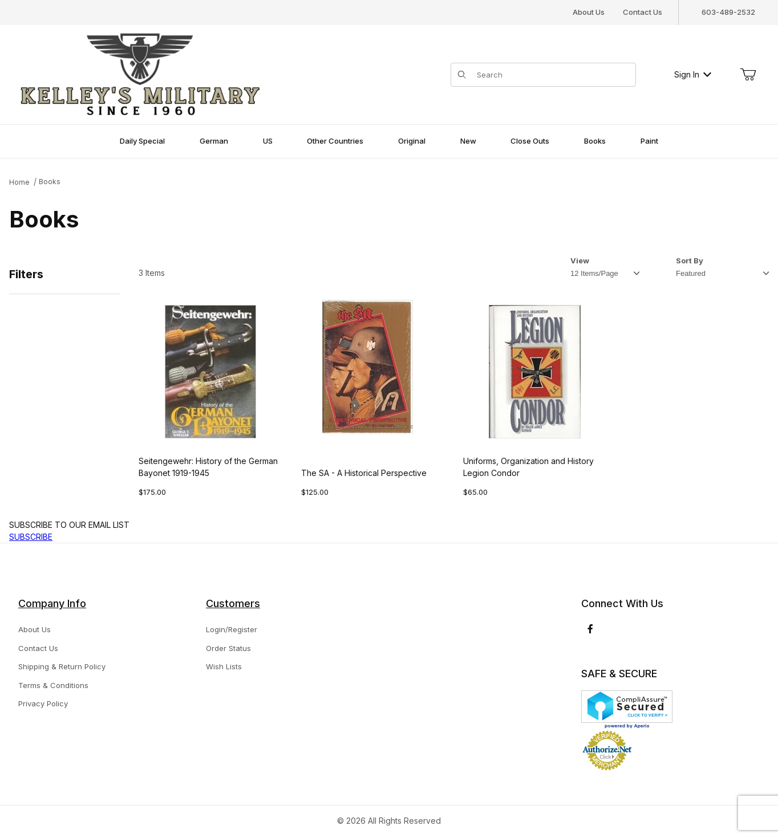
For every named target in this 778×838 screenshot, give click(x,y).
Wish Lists (224, 666)
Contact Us (642, 12)
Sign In (692, 74)
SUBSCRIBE (30, 537)
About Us (589, 12)
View (579, 260)
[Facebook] (590, 629)
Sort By (689, 260)
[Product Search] (552, 74)
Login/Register (231, 629)
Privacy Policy (43, 703)
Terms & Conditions (53, 685)
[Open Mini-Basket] (748, 75)
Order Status (228, 648)
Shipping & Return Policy (62, 666)
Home (19, 182)
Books (49, 181)
